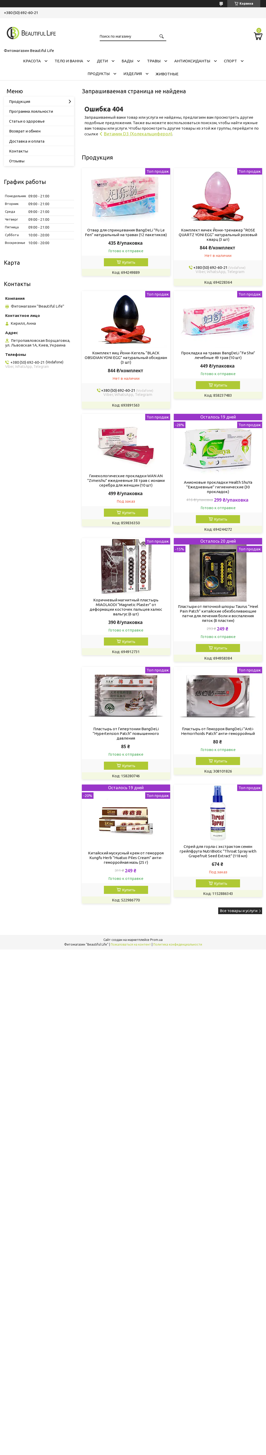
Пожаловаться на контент (131, 944)
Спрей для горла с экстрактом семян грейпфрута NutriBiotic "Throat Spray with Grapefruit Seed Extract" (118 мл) (217, 851)
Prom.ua (156, 939)
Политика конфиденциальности (177, 944)
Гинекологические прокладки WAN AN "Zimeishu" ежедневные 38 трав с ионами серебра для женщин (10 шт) (126, 480)
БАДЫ (127, 61)
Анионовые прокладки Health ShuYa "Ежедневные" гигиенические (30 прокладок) (218, 487)
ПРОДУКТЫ (99, 73)
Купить (128, 262)
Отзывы (16, 161)
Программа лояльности (31, 111)
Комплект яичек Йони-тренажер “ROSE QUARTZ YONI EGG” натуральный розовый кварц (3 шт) (218, 235)
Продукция (19, 101)
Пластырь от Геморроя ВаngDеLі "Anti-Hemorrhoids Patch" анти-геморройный (218, 731)
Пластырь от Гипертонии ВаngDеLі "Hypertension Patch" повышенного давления (126, 733)
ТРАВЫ (154, 61)
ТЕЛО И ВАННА (69, 61)
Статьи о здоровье (27, 121)
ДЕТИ (102, 61)
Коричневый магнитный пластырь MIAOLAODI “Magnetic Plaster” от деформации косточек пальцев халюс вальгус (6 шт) (126, 607)
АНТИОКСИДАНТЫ (192, 61)
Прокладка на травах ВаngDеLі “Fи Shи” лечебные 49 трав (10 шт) (218, 355)
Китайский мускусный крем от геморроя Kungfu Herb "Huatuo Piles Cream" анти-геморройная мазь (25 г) (126, 858)
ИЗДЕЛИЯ (132, 73)
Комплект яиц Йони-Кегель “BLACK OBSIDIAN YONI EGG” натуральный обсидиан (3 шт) (126, 357)
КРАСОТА (32, 61)
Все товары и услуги (238, 910)
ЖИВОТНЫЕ (167, 74)
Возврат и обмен (25, 131)
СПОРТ (230, 61)
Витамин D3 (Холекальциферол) (138, 133)
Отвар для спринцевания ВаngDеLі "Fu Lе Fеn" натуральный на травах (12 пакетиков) (126, 232)
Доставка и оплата (26, 141)
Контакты (18, 151)
